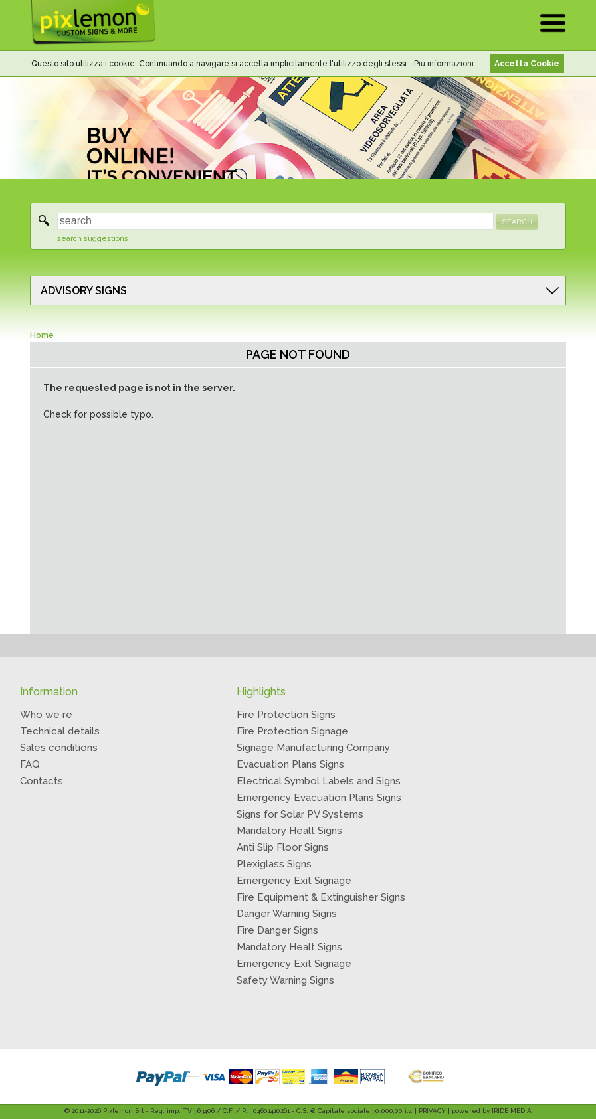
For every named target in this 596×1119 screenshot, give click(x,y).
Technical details (60, 731)
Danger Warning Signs (287, 914)
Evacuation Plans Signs (290, 764)
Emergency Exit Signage (294, 881)
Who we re (46, 715)
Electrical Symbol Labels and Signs (319, 781)
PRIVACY (432, 1110)
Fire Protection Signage (292, 731)
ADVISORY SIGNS (84, 290)
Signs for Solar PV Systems (300, 814)
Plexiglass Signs (274, 864)
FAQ (30, 764)
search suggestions (92, 238)
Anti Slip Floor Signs (283, 847)
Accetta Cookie (526, 63)
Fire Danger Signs (277, 930)
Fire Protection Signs (286, 715)
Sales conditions (59, 748)
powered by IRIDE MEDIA (492, 1110)
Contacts (41, 781)
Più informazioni (444, 63)
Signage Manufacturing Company (313, 748)
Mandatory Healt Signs (289, 831)
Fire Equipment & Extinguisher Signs (321, 897)
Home (42, 335)
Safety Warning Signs (285, 980)
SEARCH (517, 222)
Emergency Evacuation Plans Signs (319, 798)
